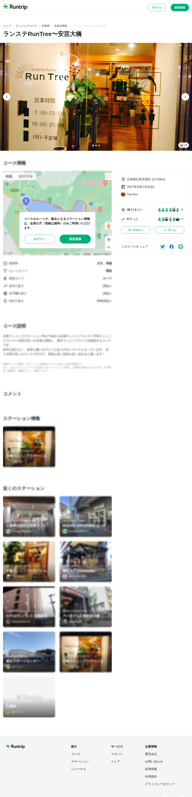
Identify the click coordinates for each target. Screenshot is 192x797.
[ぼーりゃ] (14, 666)
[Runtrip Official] (19, 531)
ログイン (157, 7)
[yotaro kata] (72, 621)
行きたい (136, 230)
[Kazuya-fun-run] (18, 621)
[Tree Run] (14, 461)
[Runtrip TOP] (15, 7)
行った (169, 230)
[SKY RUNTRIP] (74, 576)
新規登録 (180, 7)
